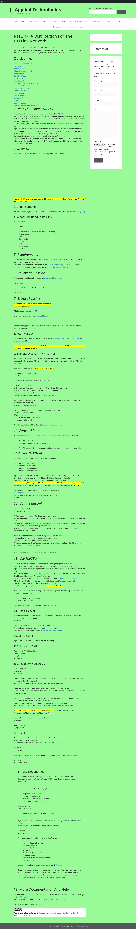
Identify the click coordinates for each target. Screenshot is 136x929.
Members (71, 27)
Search (121, 12)
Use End (17, 100)
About (23, 21)
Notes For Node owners (23, 63)
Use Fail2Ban (19, 93)
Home (15, 21)
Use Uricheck (19, 96)
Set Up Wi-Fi (18, 98)
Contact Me (33, 21)
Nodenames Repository (27, 816)
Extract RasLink (19, 78)
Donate (55, 21)
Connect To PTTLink (21, 88)
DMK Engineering (56, 264)
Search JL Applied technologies (100, 8)
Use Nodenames (20, 103)
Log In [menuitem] (6, 1)
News (64, 21)
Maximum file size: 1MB (103, 147)
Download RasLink (21, 76)
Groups (80, 27)
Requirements (19, 73)
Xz (33, 316)
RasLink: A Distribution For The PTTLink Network (85, 21)
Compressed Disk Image (52, 278)
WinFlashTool (59, 338)
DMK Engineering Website (54, 630)
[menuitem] (1, 1)
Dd (78, 338)
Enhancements (19, 68)
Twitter (120, 21)
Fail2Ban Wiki (51, 605)
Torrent (20, 288)
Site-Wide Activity (58, 27)
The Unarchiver (36, 321)
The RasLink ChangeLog (75, 211)
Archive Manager (42, 316)
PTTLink (32, 53)
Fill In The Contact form (68, 578)
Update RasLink (20, 91)
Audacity (59, 865)
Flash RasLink (19, 81)
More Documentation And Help (26, 105)
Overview (17, 66)
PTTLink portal (19, 493)
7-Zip (37, 311)
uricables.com (65, 267)
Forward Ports (19, 86)
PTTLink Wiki (34, 121)
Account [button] (46, 21)
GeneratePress (83, 926)
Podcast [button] (111, 21)
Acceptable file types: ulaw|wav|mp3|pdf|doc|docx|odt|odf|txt (106, 151)
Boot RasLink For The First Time (26, 83)
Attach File (98, 142)
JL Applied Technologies (35, 9)
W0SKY (39, 153)
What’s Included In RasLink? (24, 71)
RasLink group (59, 899)
